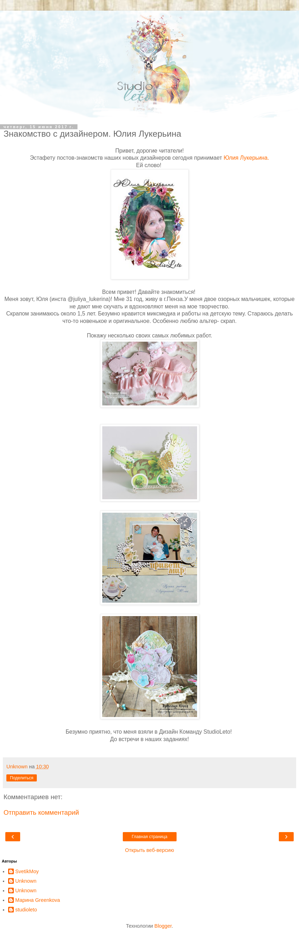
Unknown (25, 881)
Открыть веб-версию (149, 850)
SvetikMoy (27, 871)
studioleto (26, 909)
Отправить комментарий (41, 812)
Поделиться (21, 777)
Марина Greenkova (37, 900)
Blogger (163, 926)
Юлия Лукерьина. (246, 158)
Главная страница (149, 836)
